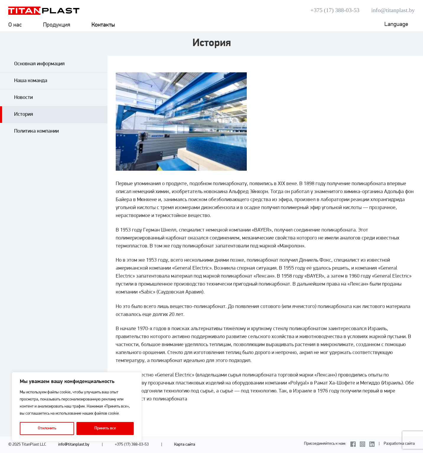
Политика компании (36, 131)
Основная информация (39, 64)
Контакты (103, 25)
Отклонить (47, 428)
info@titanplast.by (393, 10)
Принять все (105, 428)
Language (396, 24)
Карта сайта (184, 445)
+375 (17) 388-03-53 (335, 10)
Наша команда (30, 81)
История (23, 114)
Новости (23, 97)
